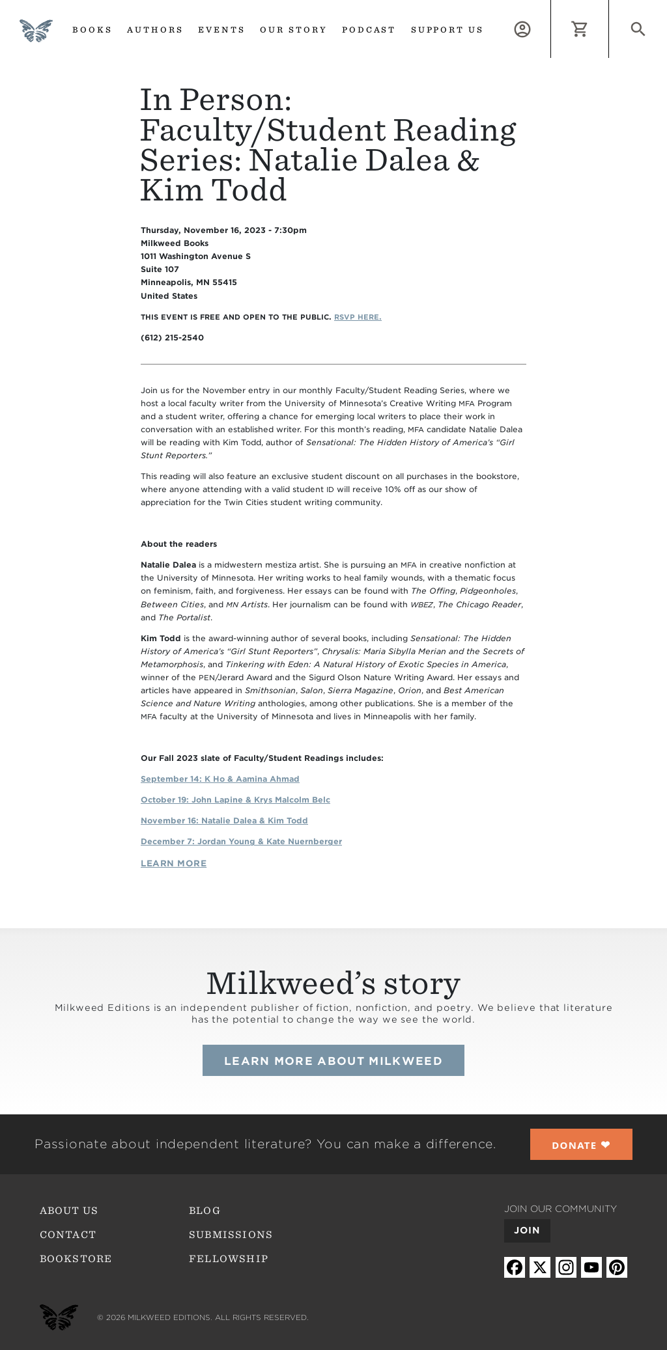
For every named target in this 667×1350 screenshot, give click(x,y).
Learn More (173, 863)
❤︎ (581, 1144)
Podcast (369, 29)
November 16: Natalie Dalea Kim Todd (224, 820)
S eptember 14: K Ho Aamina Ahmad (220, 779)
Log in (550, 7)
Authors (155, 29)
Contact (68, 1235)
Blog (205, 1211)
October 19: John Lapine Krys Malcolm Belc (235, 800)
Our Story (294, 29)
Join (527, 1230)
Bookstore (76, 1259)
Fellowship (228, 1259)
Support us (448, 29)
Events (222, 29)
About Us (69, 1211)
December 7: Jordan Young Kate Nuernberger (241, 841)
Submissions (231, 1235)
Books (92, 29)
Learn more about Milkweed (333, 1061)
